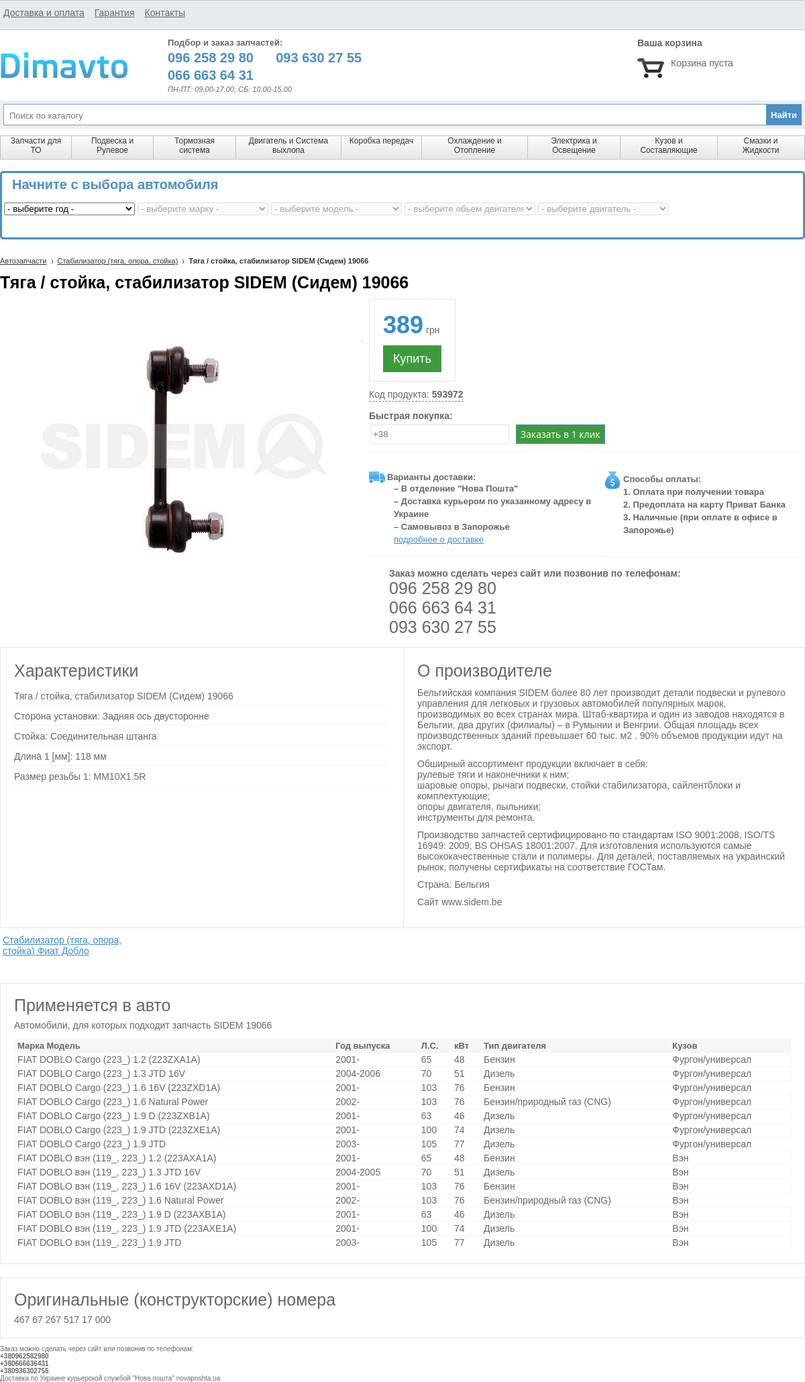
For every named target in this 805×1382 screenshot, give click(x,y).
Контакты (164, 12)
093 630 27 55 (442, 627)
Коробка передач (381, 141)
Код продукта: (416, 395)
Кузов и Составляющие (668, 145)
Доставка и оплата (44, 12)
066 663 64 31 (442, 607)
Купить (412, 358)
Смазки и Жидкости (760, 145)
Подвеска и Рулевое (112, 145)
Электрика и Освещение (573, 145)
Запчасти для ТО (36, 145)
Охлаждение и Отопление (474, 145)
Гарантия (115, 12)
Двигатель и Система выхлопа (288, 145)
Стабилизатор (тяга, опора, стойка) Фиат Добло (62, 945)
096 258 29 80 (442, 588)
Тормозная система (194, 145)
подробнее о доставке (439, 539)
